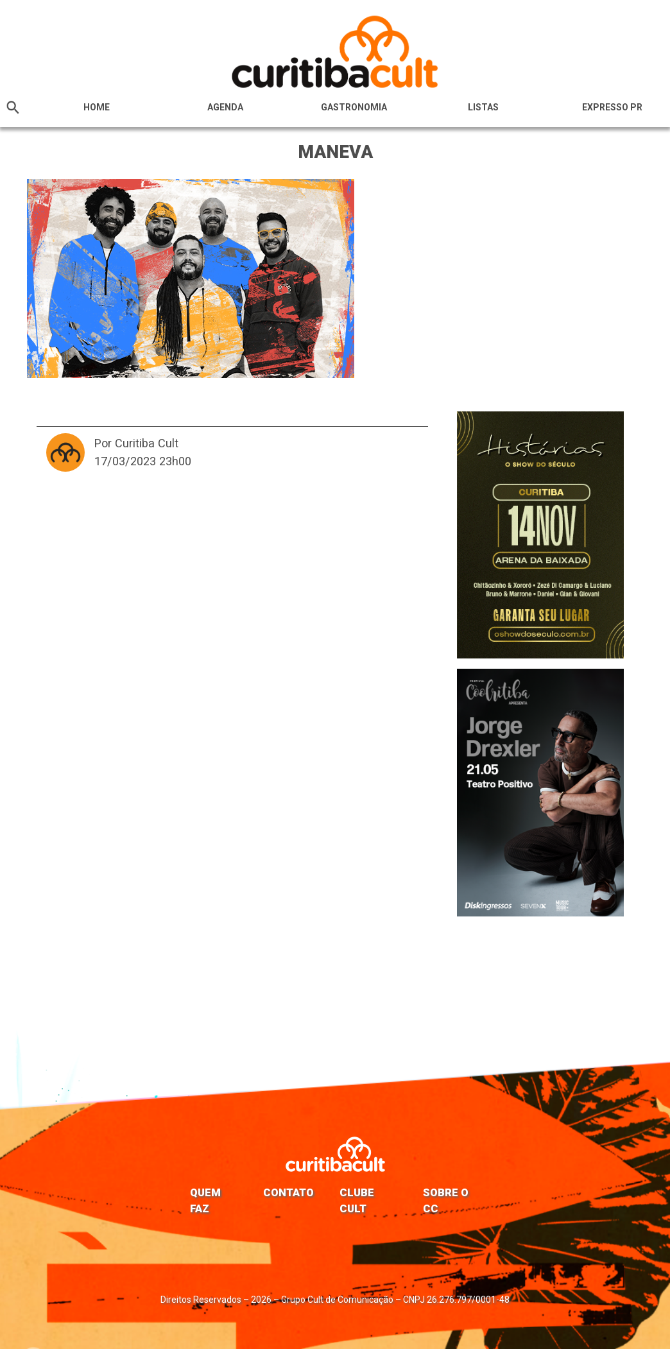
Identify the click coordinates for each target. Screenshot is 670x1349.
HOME (96, 107)
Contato (288, 1192)
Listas (483, 107)
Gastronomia (354, 107)
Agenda (225, 107)
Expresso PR (612, 107)
